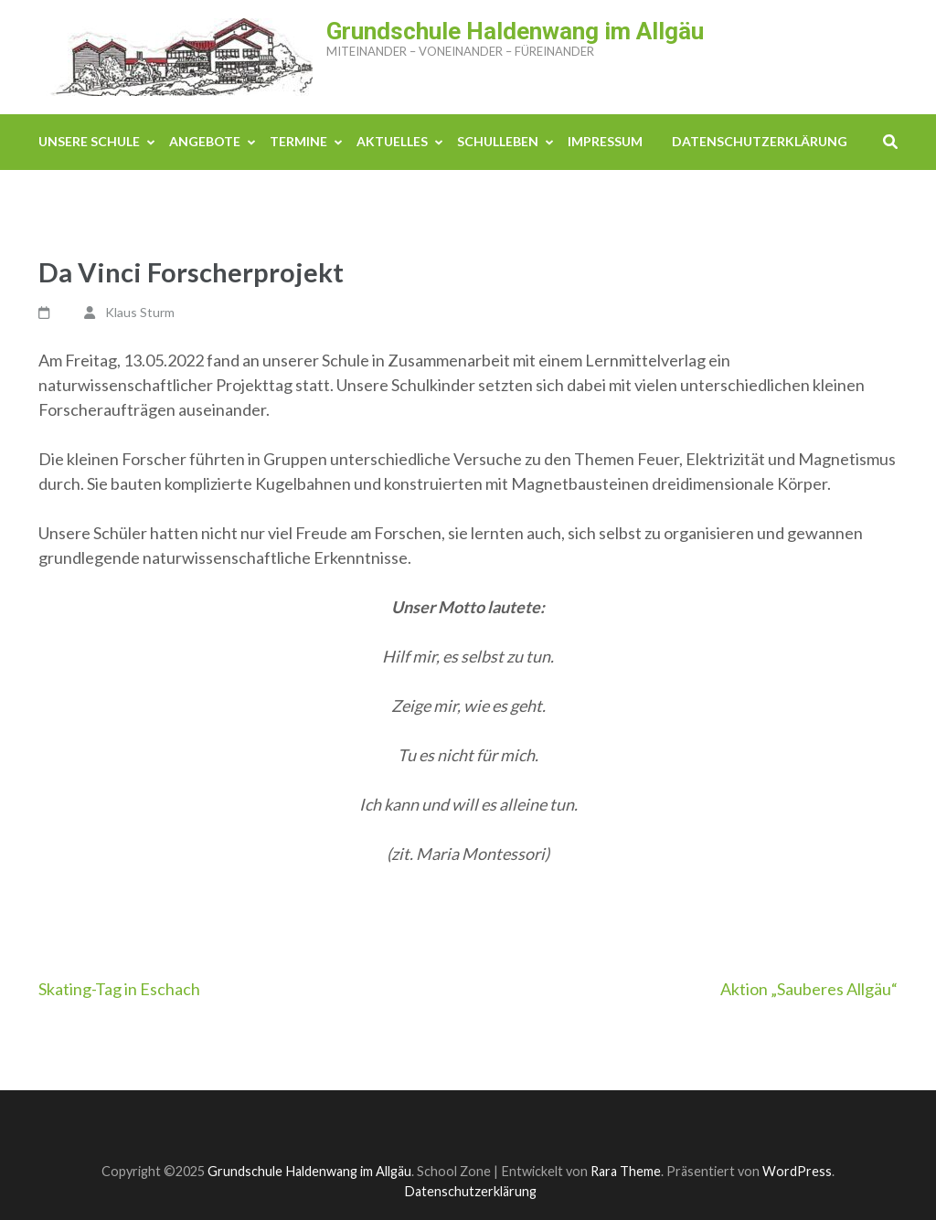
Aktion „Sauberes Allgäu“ (809, 989)
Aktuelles (392, 141)
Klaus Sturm (140, 312)
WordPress (797, 1171)
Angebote (204, 141)
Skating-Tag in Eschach (119, 989)
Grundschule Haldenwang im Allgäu (515, 31)
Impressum (605, 141)
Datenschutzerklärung (759, 141)
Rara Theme (625, 1171)
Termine (298, 141)
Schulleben (497, 141)
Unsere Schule (89, 141)
